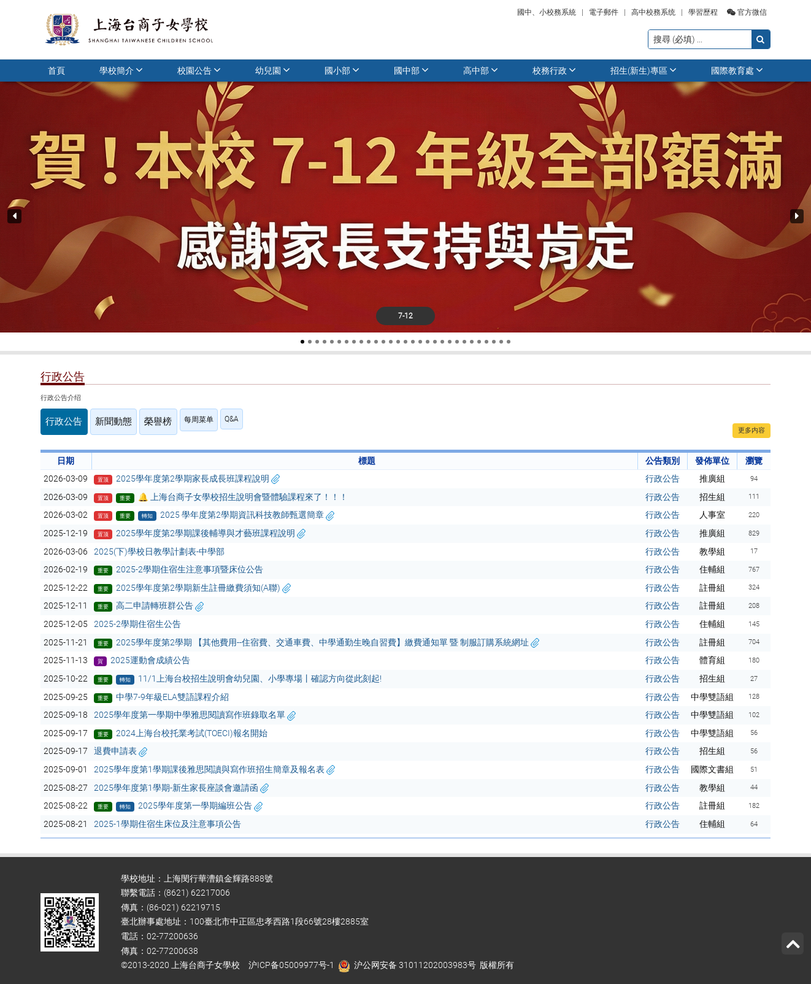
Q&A (206, 419)
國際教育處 (737, 69)
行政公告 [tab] (59, 419)
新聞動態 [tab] (100, 419)
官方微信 (747, 12)
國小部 (342, 69)
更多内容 (751, 430)
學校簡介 (121, 69)
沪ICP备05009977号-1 (291, 962)
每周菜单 (173, 419)
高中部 (480, 69)
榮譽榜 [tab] (137, 419)
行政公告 (662, 475)
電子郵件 (603, 12)
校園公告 (199, 69)
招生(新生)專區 (643, 69)
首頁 (56, 70)
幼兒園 (272, 69)
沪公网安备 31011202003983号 (415, 962)
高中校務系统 (653, 12)
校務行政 (554, 69)
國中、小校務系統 (546, 12)
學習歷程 (703, 12)
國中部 (411, 69)
